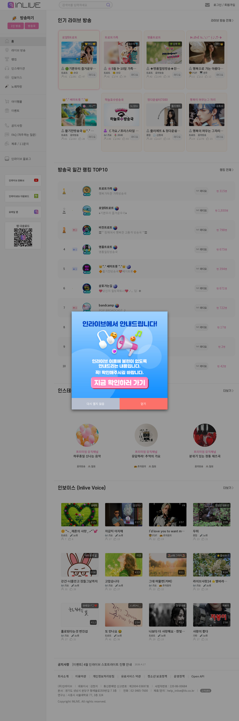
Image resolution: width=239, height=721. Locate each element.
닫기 (143, 404)
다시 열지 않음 (95, 404)
